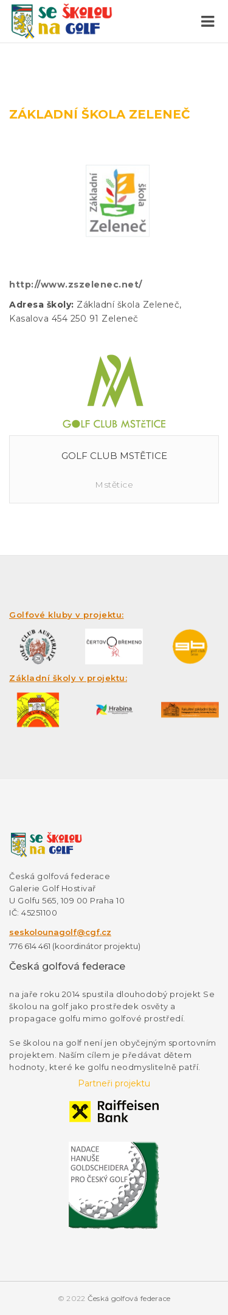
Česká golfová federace (129, 1298)
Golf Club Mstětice (114, 455)
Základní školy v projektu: (68, 678)
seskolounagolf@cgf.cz (60, 932)
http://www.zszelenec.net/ (75, 284)
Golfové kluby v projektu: (66, 615)
